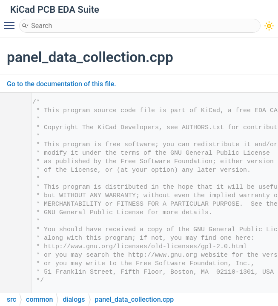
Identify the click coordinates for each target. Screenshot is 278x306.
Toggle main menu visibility (11, 21)
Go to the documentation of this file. (61, 84)
